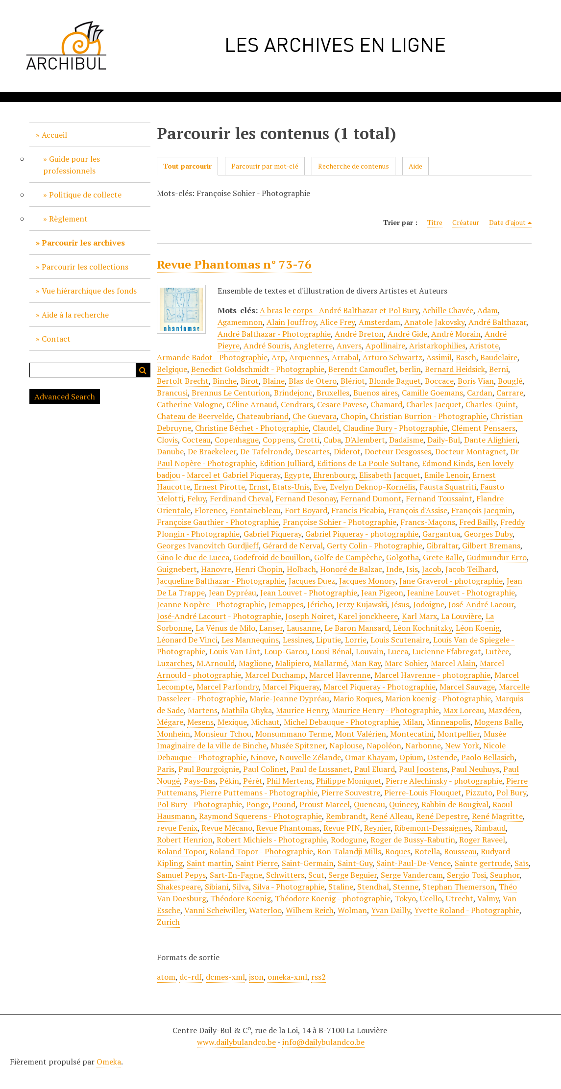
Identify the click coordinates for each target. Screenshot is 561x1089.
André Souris (267, 345)
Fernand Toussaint (439, 498)
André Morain (456, 333)
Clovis (167, 439)
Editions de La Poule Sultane (367, 463)
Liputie (328, 639)
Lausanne (303, 627)
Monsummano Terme (293, 733)
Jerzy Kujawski (361, 604)
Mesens (200, 722)
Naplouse (346, 745)
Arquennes (308, 357)
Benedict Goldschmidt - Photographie (257, 369)
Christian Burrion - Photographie (428, 416)
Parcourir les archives (83, 242)
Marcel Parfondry (227, 686)
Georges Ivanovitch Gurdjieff (208, 545)
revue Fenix (177, 827)
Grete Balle (443, 557)
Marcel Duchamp (275, 674)
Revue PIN (341, 827)
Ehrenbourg (334, 475)
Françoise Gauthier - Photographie (218, 522)
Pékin (229, 780)
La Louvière (461, 616)
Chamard (386, 404)
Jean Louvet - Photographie (308, 592)
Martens (203, 710)
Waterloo (265, 910)
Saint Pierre (257, 863)
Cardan (479, 392)
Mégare (170, 722)
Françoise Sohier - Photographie (339, 522)
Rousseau (460, 851)
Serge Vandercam (412, 874)
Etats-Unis (291, 486)
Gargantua (441, 533)
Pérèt (253, 780)
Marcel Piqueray (291, 686)
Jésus (400, 604)
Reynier (377, 827)
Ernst (258, 486)
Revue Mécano (226, 827)
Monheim (173, 733)
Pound (283, 804)
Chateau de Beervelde (195, 416)
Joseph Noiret (309, 616)
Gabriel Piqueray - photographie (361, 533)
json (256, 976)
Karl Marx (419, 616)
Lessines (297, 639)
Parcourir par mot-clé (264, 166)
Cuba (332, 439)
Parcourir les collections (85, 266)
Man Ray (366, 663)
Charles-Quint (490, 404)
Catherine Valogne (189, 404)
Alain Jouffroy (291, 322)
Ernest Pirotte (219, 486)
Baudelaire (498, 357)
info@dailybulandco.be (323, 1042)
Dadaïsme (406, 439)
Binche (225, 380)
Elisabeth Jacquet (389, 475)
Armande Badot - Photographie (212, 357)
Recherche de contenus (353, 166)
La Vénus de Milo (225, 627)
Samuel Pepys (181, 874)
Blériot (353, 380)
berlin (410, 369)
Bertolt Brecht (183, 380)
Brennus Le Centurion (231, 392)
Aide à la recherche (75, 314)
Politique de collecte (85, 194)
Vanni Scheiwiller (214, 910)
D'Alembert (365, 439)
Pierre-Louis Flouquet (423, 792)
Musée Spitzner (297, 745)
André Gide (407, 333)
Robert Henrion (185, 839)
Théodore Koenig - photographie (332, 898)
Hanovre (216, 569)
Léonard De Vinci (187, 639)
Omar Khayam (370, 757)
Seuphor (504, 874)
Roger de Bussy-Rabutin (412, 839)
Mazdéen (504, 710)
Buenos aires (375, 392)
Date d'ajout (507, 222)
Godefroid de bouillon (271, 557)
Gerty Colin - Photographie (374, 545)
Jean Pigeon (382, 592)
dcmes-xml (225, 976)
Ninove (262, 757)
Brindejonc (293, 392)
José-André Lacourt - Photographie (219, 616)
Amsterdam (379, 322)
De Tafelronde (265, 451)
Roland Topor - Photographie (261, 851)
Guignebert (177, 569)
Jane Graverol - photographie (451, 580)
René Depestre (442, 816)
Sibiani (216, 886)
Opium (411, 757)
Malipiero (292, 663)
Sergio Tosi (466, 874)
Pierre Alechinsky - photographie (444, 780)
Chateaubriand (263, 416)
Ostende (442, 757)
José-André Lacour (481, 604)
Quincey (403, 804)
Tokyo (405, 898)
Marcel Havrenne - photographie (432, 674)
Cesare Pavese (341, 404)
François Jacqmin (481, 510)
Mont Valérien (360, 733)
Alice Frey (337, 322)
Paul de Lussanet (320, 769)
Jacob (431, 569)
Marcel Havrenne (339, 674)
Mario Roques (357, 698)
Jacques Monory (367, 580)
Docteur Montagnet (470, 451)
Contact (56, 338)
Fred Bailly (477, 522)
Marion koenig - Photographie (438, 698)
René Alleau (391, 816)
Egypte (296, 475)
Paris (165, 769)
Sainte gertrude (483, 863)
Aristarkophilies (437, 345)
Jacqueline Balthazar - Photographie (221, 580)
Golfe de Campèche (348, 557)
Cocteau (196, 439)
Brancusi (172, 392)
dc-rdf (190, 976)
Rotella (427, 851)
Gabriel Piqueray (272, 533)
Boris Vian (476, 380)
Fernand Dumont (371, 498)
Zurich (168, 921)
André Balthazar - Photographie (274, 333)
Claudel (326, 427)
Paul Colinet (265, 769)
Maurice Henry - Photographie (385, 710)
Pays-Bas (200, 780)
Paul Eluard (374, 769)
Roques (398, 851)
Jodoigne (428, 604)
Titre (434, 222)
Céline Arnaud (251, 404)
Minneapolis (448, 722)
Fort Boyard (306, 510)
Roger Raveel (482, 839)
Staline (340, 886)
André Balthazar (497, 322)
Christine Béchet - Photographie (252, 427)
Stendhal (373, 886)
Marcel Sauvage (467, 686)
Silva (240, 886)
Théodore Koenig (240, 898)
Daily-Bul (443, 439)
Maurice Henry (302, 710)
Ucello (431, 898)
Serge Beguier (352, 874)
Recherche (143, 370)
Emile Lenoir (446, 475)
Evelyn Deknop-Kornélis (372, 486)
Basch (466, 357)
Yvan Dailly (390, 910)
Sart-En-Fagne (236, 874)
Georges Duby (488, 533)
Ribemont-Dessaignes (432, 827)
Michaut (265, 722)
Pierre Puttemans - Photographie (258, 792)
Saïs (521, 863)
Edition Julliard (286, 463)
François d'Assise (417, 510)
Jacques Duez (312, 580)
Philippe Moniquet (349, 780)
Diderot (347, 451)
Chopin (353, 416)
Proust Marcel (324, 804)
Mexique (232, 722)
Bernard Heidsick (455, 369)
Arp (278, 357)
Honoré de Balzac (351, 569)
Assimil (439, 357)
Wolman (352, 910)
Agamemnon (240, 322)
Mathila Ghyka (246, 710)
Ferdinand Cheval (240, 498)
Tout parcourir (187, 166)
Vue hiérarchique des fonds (89, 290)
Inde (394, 569)
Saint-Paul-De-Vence (413, 863)
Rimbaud (490, 827)
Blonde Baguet (395, 380)
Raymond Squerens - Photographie (260, 816)
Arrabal (345, 357)
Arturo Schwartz (392, 357)
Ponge (257, 804)
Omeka (109, 1061)
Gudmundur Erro (496, 557)
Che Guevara (315, 416)
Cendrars (297, 404)
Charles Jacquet (434, 404)
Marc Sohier (406, 663)
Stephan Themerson (458, 886)
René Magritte (497, 816)
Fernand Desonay (306, 498)
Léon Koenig (478, 627)
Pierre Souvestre (350, 792)
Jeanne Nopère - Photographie (211, 604)
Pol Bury (511, 792)
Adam (487, 310)
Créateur (465, 222)
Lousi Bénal (331, 651)
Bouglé (510, 380)
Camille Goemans (432, 392)
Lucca (398, 651)
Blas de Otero (313, 380)
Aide (415, 166)
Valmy (488, 898)
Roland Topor (181, 851)
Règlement (68, 218)
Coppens (278, 439)
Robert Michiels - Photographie (272, 839)
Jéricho (319, 604)
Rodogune (348, 839)
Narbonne (423, 745)
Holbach (301, 569)
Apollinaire (385, 345)
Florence (210, 510)
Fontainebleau (255, 510)
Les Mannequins (250, 639)
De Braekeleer (212, 451)
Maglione (255, 663)
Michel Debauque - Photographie (341, 722)
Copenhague (237, 439)
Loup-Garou (285, 651)
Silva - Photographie (288, 886)
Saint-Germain (308, 863)
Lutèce (497, 651)
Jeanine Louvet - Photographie (461, 592)
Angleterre (313, 345)
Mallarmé (330, 663)
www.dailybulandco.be (236, 1042)
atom (166, 976)
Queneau (369, 804)
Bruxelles (333, 392)
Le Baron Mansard (356, 627)
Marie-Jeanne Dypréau (289, 698)
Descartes (312, 451)
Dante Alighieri (490, 439)
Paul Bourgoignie (208, 769)
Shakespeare (179, 886)
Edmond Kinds (447, 463)
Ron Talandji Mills (349, 851)
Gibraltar (442, 545)
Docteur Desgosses (398, 451)
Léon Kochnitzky (422, 627)
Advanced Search (64, 396)
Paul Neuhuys (475, 769)
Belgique (172, 369)
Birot (250, 380)
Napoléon (383, 745)
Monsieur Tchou (222, 733)
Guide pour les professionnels (71, 164)
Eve (320, 486)
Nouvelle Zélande (310, 757)
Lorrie (355, 639)
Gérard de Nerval (293, 545)
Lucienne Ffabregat (446, 651)
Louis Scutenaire (399, 639)
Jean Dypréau (232, 592)
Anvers (349, 345)
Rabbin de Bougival (454, 804)
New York (462, 745)
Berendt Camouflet (362, 369)
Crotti (308, 439)
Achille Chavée (447, 310)
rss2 (318, 976)
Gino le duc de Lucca (193, 557)
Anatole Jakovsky (434, 322)
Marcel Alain (453, 663)
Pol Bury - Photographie (199, 804)
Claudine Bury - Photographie (395, 427)
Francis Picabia (357, 510)
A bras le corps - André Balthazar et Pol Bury (339, 310)
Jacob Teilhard (470, 569)
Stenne (405, 886)
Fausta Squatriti (447, 486)
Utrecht (459, 898)
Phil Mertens (289, 780)
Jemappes (285, 604)
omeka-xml (287, 976)
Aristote (484, 345)
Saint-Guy (355, 863)
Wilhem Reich (310, 910)
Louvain (370, 651)
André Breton (359, 333)
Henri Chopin (259, 569)
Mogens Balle (498, 722)
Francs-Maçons (427, 522)
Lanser (271, 627)
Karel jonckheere (368, 616)
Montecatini (412, 733)
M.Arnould (215, 663)
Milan (413, 722)
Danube (170, 451)
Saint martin (209, 863)
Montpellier (459, 733)
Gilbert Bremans (491, 545)
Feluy (196, 498)
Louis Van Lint (234, 651)
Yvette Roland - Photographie (466, 910)
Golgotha (402, 557)
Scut (316, 874)
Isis (412, 569)
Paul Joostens (423, 769)
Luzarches (175, 663)
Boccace (439, 380)
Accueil (54, 134)
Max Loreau (463, 710)
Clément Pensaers (483, 427)
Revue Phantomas (287, 827)
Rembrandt (346, 816)
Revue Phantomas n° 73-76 (234, 264)
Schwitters (285, 874)
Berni (498, 369)
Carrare (509, 392)
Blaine (274, 380)
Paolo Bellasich (487, 757)
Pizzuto (478, 792)
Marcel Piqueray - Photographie (379, 686)
